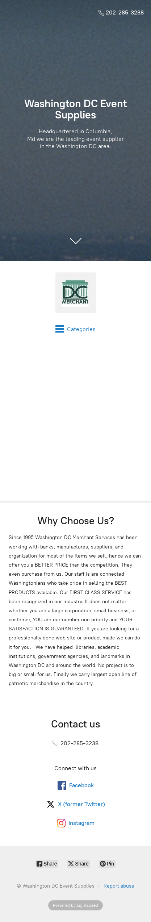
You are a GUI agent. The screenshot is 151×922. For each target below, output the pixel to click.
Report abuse (119, 886)
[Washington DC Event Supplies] (75, 292)
